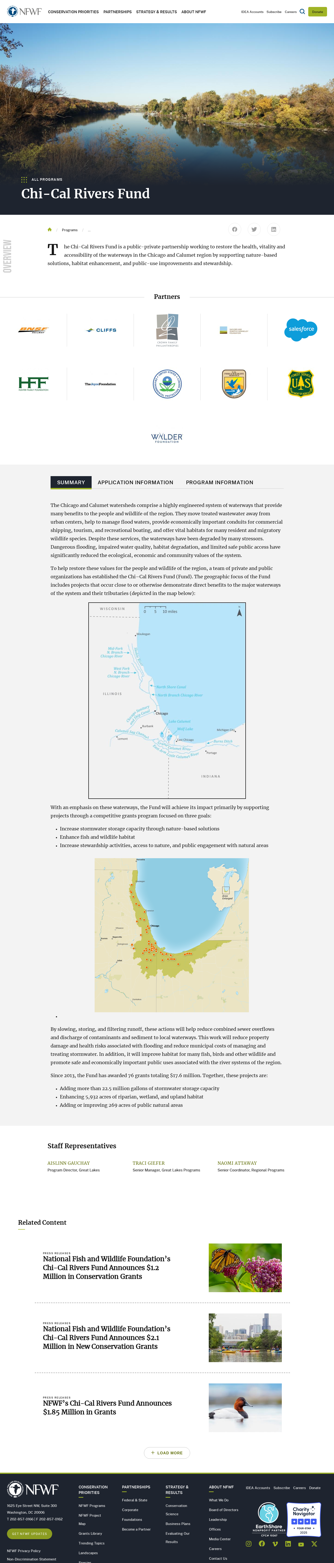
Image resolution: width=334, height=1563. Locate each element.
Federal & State (134, 1500)
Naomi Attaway (237, 1163)
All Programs (42, 179)
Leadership (218, 1519)
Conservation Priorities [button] (73, 11)
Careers (291, 11)
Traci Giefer (149, 1163)
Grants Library (90, 1533)
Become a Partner (136, 1529)
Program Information (220, 482)
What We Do (218, 1500)
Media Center (220, 1538)
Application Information (135, 482)
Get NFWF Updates (29, 1533)
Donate (317, 11)
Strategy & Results (156, 11)
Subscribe (274, 11)
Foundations (132, 1519)
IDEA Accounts (252, 11)
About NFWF (221, 1487)
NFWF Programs (92, 1505)
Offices (215, 1529)
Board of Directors (223, 1509)
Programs (70, 229)
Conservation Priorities (93, 1489)
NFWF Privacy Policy (24, 1550)
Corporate (130, 1509)
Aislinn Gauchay (69, 1163)
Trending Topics (92, 1543)
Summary (71, 482)
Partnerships (117, 11)
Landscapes (88, 1552)
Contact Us (218, 1558)
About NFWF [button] (193, 11)
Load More (170, 1453)
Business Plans (178, 1523)
